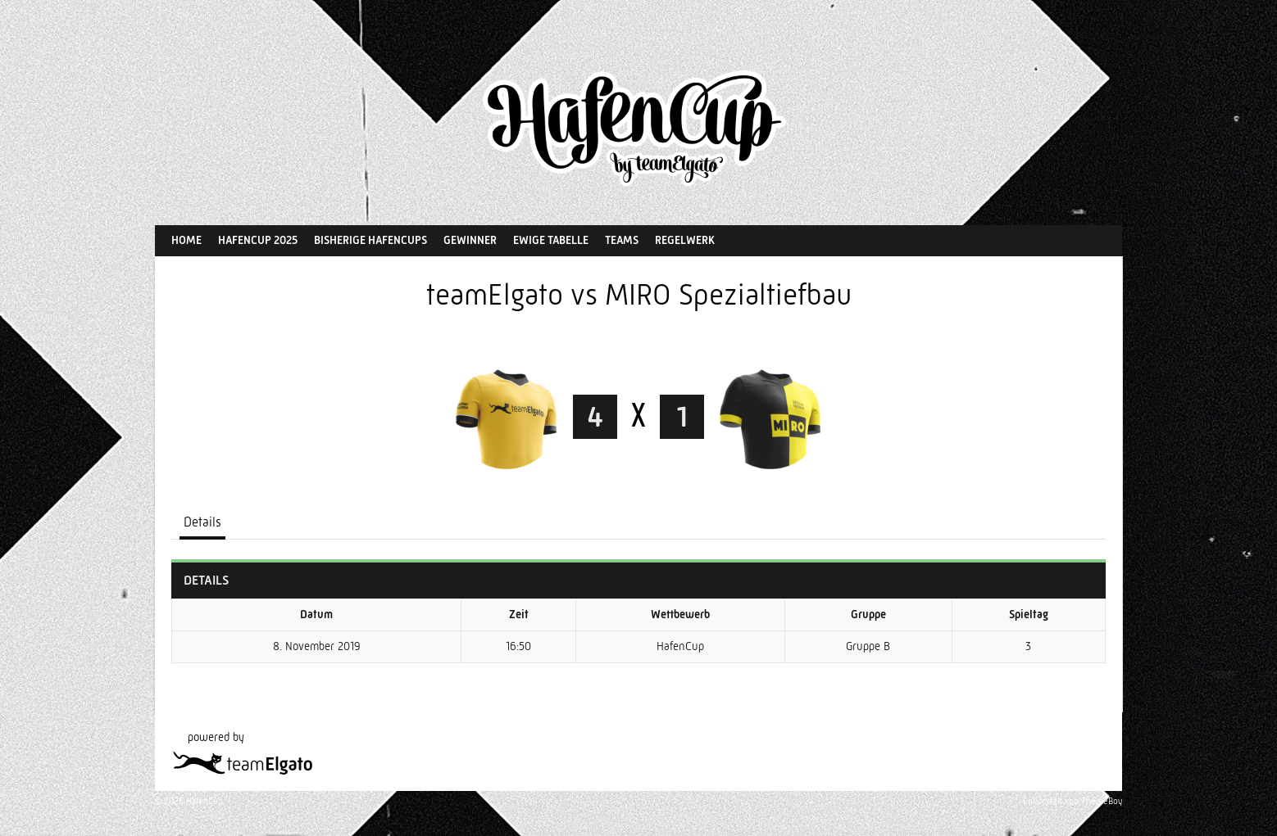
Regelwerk (685, 239)
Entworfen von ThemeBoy (1072, 801)
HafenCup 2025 (258, 239)
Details (202, 522)
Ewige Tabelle (551, 239)
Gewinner (470, 239)
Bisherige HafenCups (370, 239)
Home (186, 239)
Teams (621, 239)
